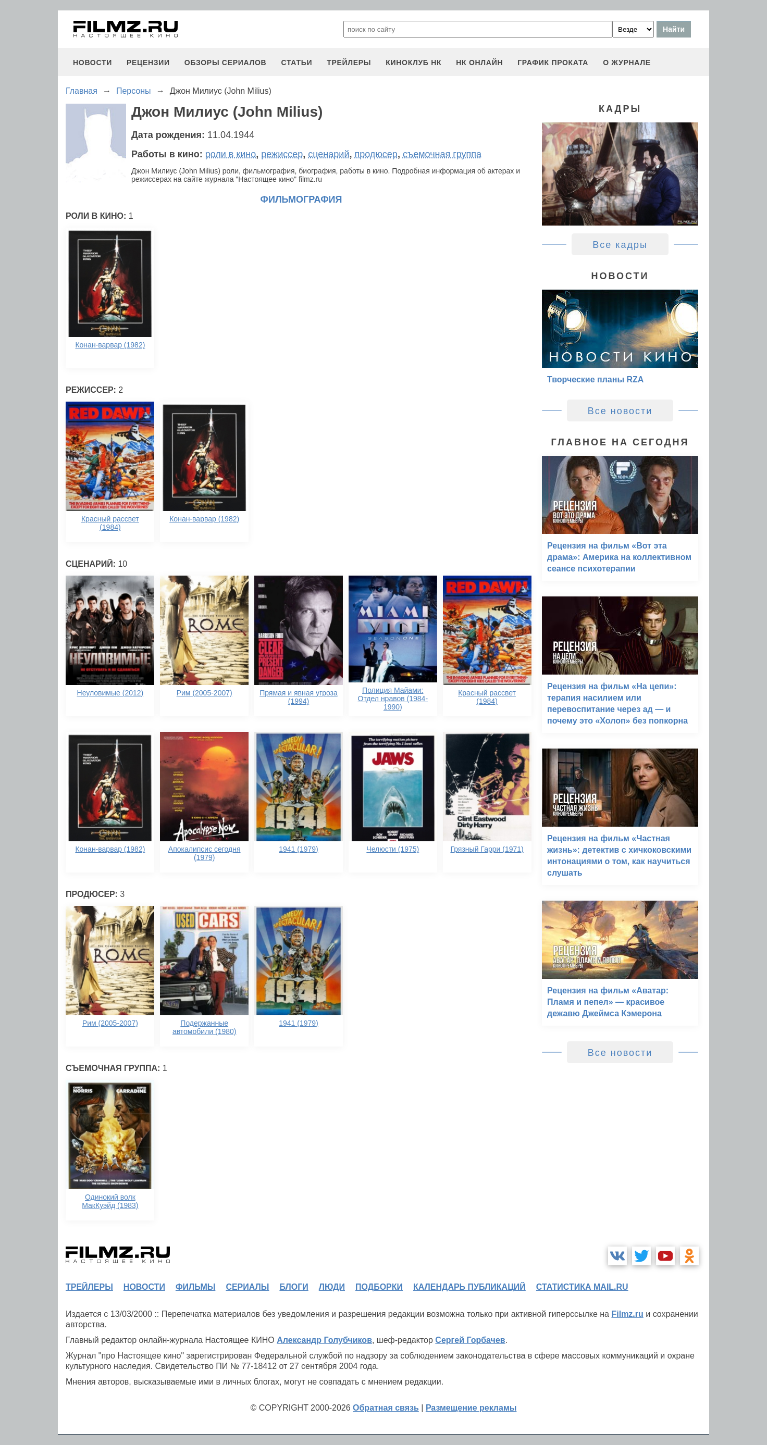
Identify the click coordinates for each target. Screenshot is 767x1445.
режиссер (282, 154)
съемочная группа (442, 154)
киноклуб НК (413, 62)
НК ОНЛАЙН (479, 62)
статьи (296, 62)
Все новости (620, 411)
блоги (293, 1286)
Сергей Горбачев (470, 1340)
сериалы (247, 1286)
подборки (379, 1286)
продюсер (375, 154)
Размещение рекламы (471, 1407)
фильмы (195, 1286)
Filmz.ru (627, 1314)
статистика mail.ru (582, 1286)
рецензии (148, 62)
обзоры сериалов (225, 62)
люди (332, 1286)
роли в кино (230, 154)
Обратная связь (386, 1407)
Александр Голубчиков (324, 1340)
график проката (552, 62)
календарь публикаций (469, 1286)
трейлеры (349, 62)
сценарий (328, 154)
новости (92, 62)
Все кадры (620, 245)
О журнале (627, 62)
